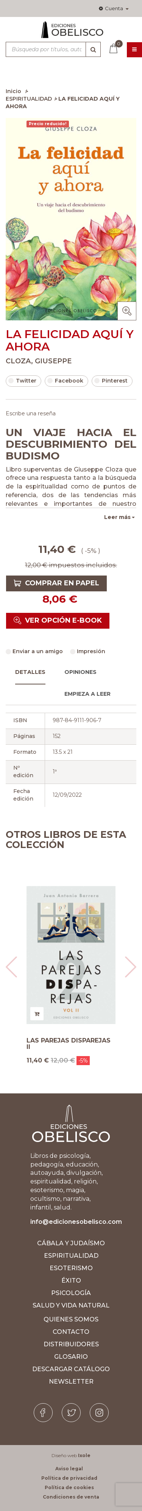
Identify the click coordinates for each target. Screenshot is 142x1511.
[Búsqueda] (93, 49)
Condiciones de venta (71, 1497)
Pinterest (111, 380)
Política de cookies (69, 1487)
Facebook (65, 380)
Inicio (13, 91)
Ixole (84, 1455)
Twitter (22, 380)
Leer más (117, 517)
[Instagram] (99, 1412)
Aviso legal (69, 1468)
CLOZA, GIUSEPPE (39, 361)
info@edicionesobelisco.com (76, 1221)
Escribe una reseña (31, 413)
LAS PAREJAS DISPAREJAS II (69, 1043)
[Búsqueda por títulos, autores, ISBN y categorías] (53, 49)
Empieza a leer (87, 693)
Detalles (30, 672)
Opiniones (80, 672)
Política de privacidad (69, 1478)
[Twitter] (71, 1412)
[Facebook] (43, 1412)
